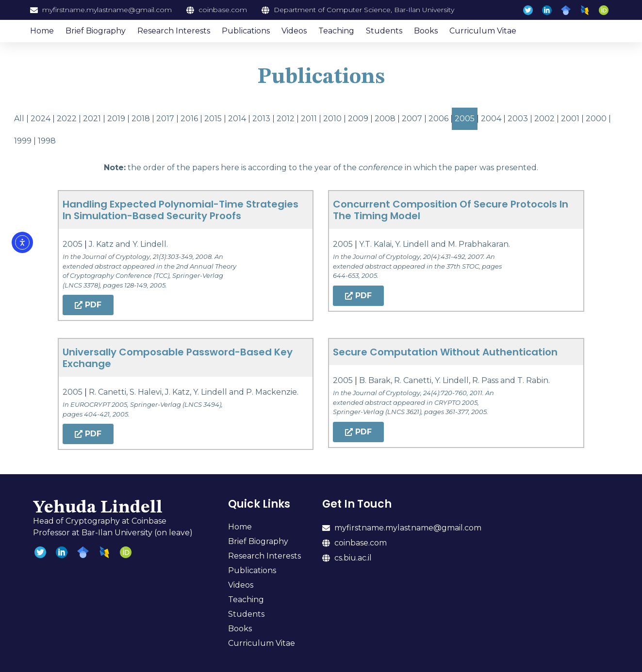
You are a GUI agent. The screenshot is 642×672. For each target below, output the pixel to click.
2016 (189, 118)
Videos (294, 30)
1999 (23, 140)
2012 (286, 118)
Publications (246, 30)
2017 (165, 118)
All (19, 118)
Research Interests (173, 30)
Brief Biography (96, 30)
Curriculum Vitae (482, 30)
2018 (141, 118)
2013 (261, 118)
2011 (309, 118)
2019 (116, 118)
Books (426, 30)
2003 (518, 118)
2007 (412, 118)
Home (42, 30)
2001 (570, 118)
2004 (491, 118)
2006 (438, 118)
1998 (47, 140)
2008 (385, 118)
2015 (213, 118)
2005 (465, 118)
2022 (67, 118)
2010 (332, 118)
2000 (596, 118)
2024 (40, 118)
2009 (358, 118)
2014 (237, 118)
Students (384, 30)
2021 (92, 118)
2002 (544, 118)
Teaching (336, 30)
